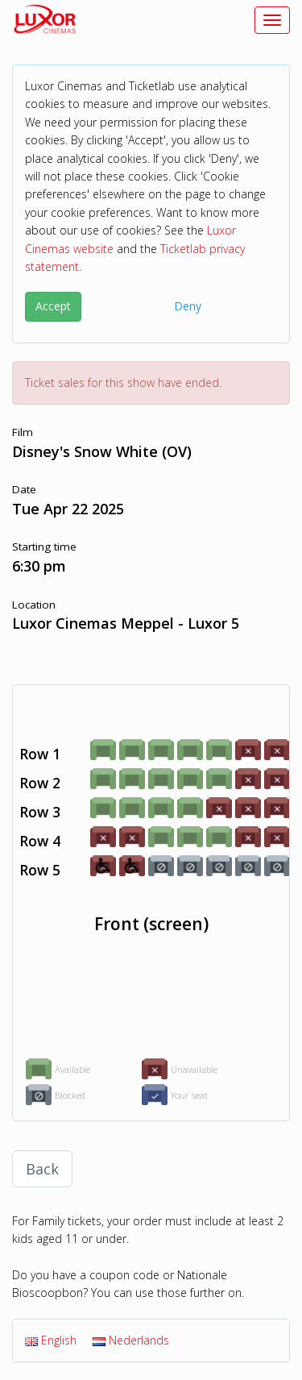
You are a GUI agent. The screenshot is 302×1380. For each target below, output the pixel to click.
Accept (53, 306)
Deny (187, 306)
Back (42, 1168)
